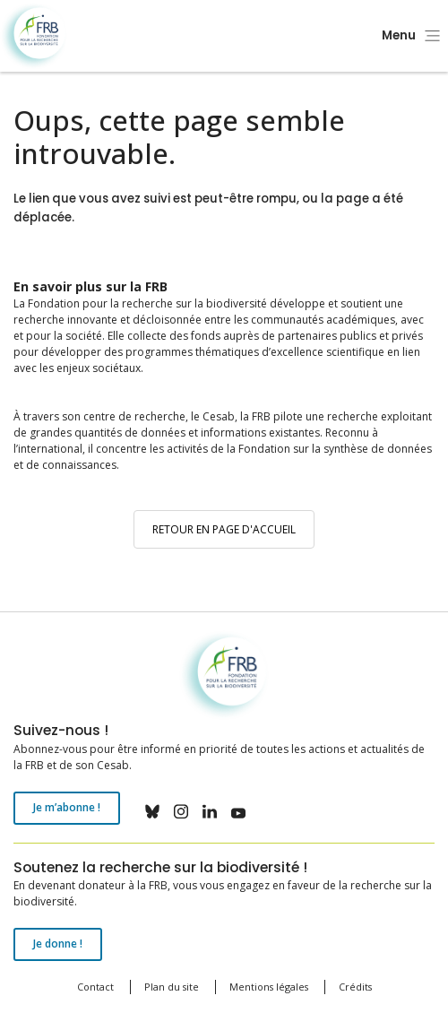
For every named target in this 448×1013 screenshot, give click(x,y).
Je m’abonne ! (66, 807)
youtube (238, 811)
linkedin (209, 811)
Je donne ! (57, 943)
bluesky (152, 811)
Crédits (355, 986)
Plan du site (171, 986)
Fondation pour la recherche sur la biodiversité (33, 36)
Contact (95, 986)
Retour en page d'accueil (224, 529)
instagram (181, 811)
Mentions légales (268, 986)
